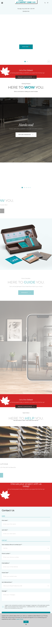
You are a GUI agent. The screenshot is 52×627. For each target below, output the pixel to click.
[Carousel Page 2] (27, 61)
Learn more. (19, 619)
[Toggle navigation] (2, 3)
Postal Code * (5, 572)
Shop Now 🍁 (26, 46)
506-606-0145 (26, 11)
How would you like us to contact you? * (12, 544)
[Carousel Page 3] (26, 187)
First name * (5, 520)
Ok (26, 621)
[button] (45, 2)
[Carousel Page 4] (28, 187)
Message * (4, 591)
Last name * (5, 529)
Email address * (6, 563)
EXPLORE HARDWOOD (26, 134)
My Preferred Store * (7, 582)
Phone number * (6, 553)
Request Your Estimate (26, 86)
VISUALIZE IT (26, 292)
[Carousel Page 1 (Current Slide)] (25, 61)
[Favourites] (47, 2)
